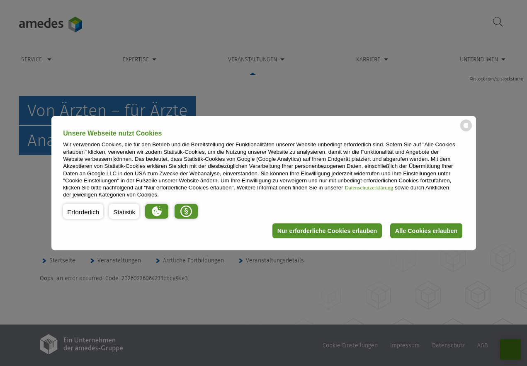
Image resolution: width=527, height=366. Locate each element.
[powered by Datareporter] (466, 130)
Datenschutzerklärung (369, 187)
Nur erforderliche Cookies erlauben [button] (327, 231)
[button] (83, 211)
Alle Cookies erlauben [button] (426, 231)
